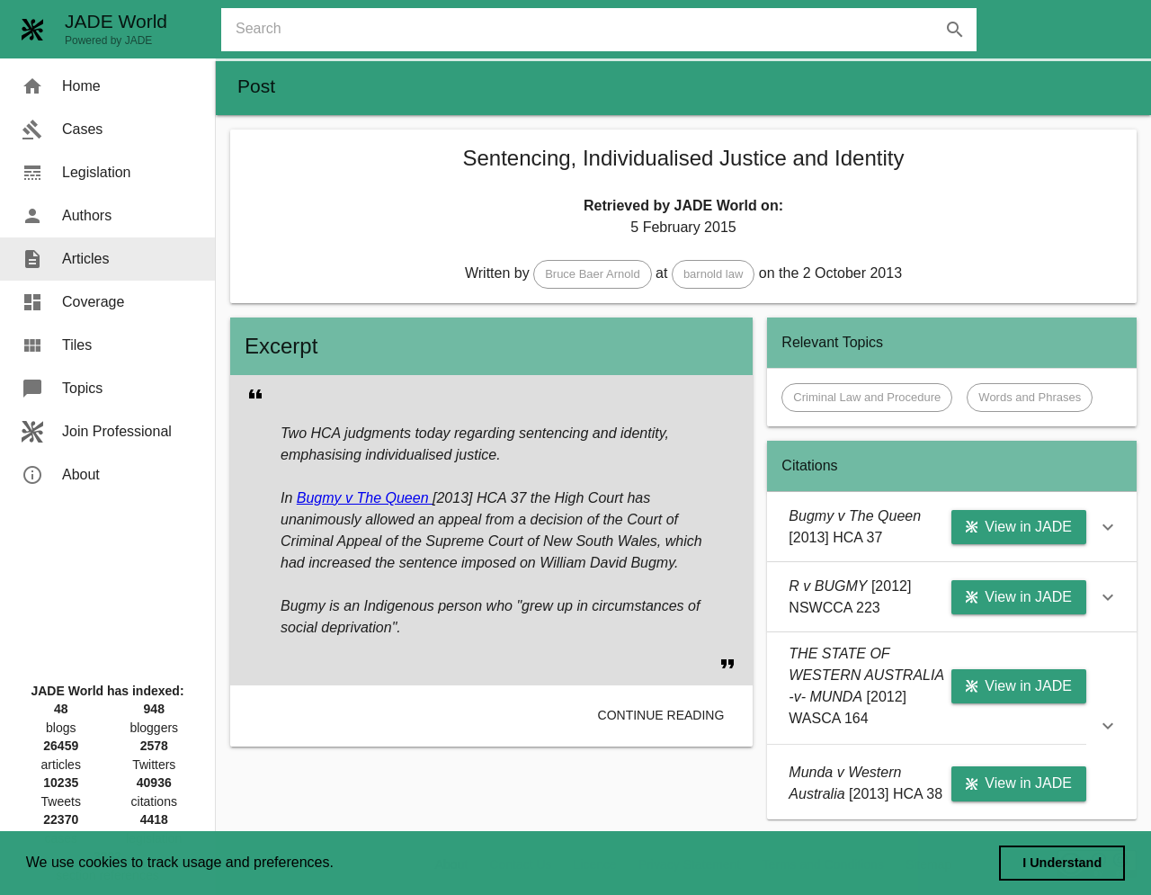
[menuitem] (107, 86)
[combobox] (606, 29)
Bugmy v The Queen (365, 498)
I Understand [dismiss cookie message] (1062, 862)
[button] (592, 274)
